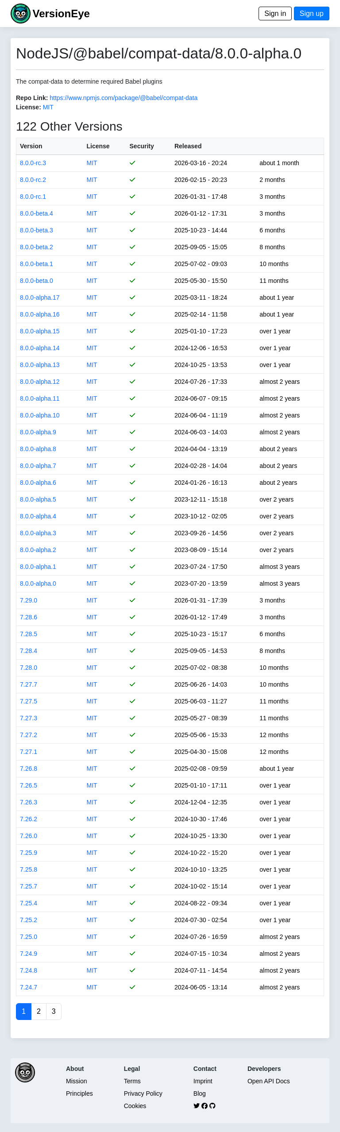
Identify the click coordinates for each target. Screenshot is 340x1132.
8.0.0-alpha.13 (40, 364)
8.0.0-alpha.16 (40, 314)
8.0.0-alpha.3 (38, 533)
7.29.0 (28, 600)
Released (187, 146)
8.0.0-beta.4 (36, 213)
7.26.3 (28, 802)
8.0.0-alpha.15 (40, 331)
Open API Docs (268, 1081)
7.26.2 (28, 819)
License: (28, 107)
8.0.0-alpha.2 (38, 549)
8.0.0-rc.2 (33, 179)
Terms (132, 1081)
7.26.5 (28, 785)
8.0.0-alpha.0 (38, 583)
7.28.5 (28, 633)
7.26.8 (28, 768)
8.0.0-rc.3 (33, 162)
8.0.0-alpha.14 (40, 348)
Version (31, 146)
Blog (199, 1093)
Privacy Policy (143, 1093)
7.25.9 (28, 852)
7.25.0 (28, 936)
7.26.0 (28, 835)
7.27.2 (28, 734)
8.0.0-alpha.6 (38, 482)
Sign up (312, 13)
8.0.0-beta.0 (36, 280)
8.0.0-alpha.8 (38, 448)
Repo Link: (32, 97)
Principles (79, 1093)
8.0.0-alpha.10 (40, 415)
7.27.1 (28, 751)
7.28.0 (28, 667)
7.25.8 (28, 869)
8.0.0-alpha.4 (38, 516)
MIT (48, 107)
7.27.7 (28, 684)
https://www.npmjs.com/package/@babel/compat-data (123, 97)
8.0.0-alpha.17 (40, 297)
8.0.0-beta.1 (36, 263)
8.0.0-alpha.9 (38, 432)
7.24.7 (28, 987)
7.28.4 (28, 650)
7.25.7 (28, 886)
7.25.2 (28, 919)
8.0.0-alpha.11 (40, 398)
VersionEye (60, 13)
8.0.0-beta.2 (36, 247)
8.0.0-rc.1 (33, 196)
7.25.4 (28, 903)
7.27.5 (28, 701)
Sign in (275, 13)
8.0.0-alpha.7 (38, 465)
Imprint (202, 1081)
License (97, 146)
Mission (76, 1081)
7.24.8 (28, 970)
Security (142, 146)
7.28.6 (28, 617)
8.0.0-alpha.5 (38, 499)
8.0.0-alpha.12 (40, 381)
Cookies (135, 1105)
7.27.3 (28, 718)
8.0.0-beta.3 (36, 230)
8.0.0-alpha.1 (38, 566)
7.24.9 (28, 953)
